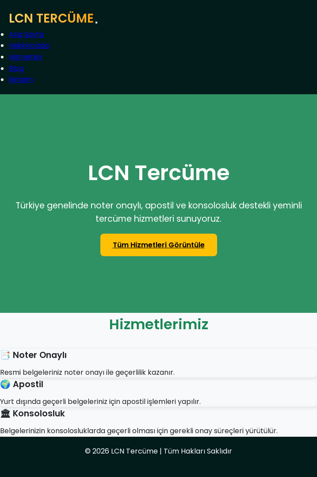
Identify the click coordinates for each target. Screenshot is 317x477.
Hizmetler (25, 57)
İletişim (21, 79)
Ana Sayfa (26, 34)
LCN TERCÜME (51, 18)
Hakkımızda (29, 45)
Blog (16, 68)
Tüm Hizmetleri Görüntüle (159, 245)
